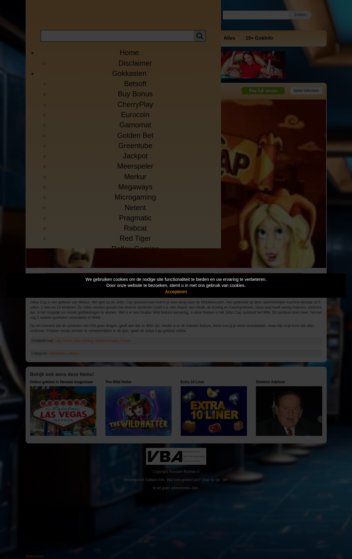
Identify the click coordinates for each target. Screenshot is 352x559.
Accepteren (176, 291)
